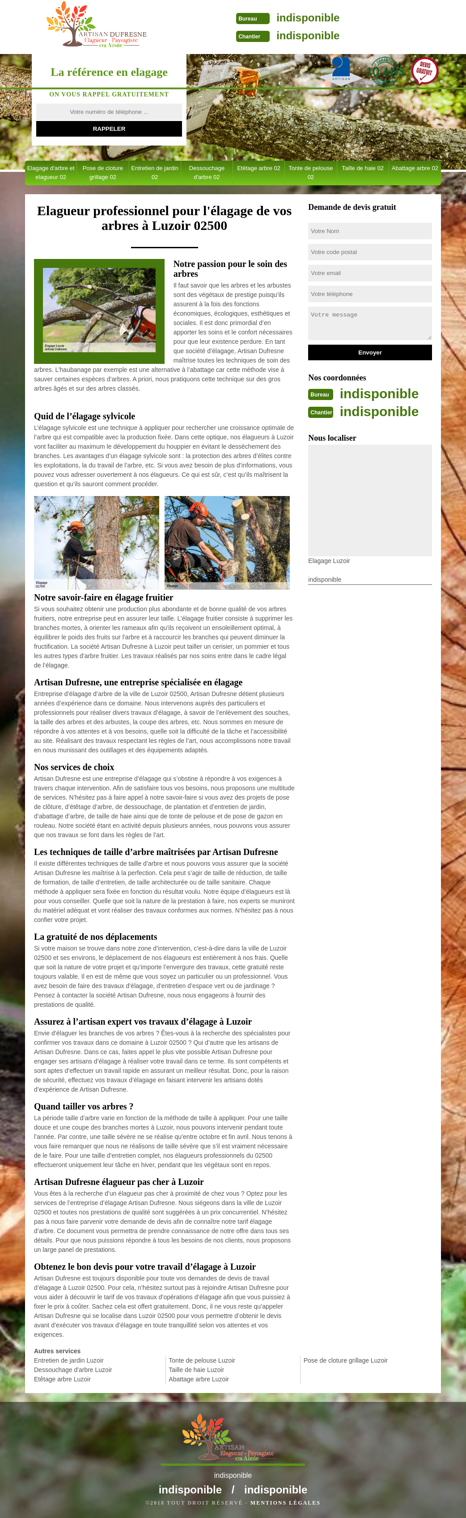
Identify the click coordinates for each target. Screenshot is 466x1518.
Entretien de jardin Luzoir (69, 1360)
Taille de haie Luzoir (196, 1369)
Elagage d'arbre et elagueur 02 (51, 172)
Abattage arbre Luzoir (199, 1379)
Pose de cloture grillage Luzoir (346, 1360)
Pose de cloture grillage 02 (103, 172)
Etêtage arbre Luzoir (62, 1379)
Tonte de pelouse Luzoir (202, 1360)
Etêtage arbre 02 (258, 168)
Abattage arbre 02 (415, 168)
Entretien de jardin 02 (154, 172)
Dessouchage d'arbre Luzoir (73, 1369)
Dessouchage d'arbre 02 (207, 172)
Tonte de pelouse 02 (310, 172)
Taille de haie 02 (363, 168)
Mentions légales (285, 1503)
